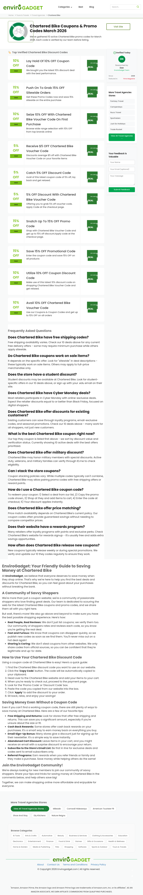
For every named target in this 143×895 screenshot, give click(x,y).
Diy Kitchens (40, 815)
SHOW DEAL (92, 65)
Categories (65, 6)
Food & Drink (64, 841)
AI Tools (16, 835)
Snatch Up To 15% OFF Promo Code (48, 223)
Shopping (68, 847)
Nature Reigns (58, 815)
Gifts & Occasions (95, 841)
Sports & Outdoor (99, 847)
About (40, 864)
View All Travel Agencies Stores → (30, 808)
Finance (49, 841)
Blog (91, 6)
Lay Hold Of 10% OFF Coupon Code (47, 63)
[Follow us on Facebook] (132, 870)
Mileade (57, 808)
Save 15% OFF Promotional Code (50, 251)
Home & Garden (20, 847)
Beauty (61, 835)
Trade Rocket (116, 129)
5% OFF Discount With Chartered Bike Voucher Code (51, 197)
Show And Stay (20, 815)
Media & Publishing (41, 847)
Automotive (47, 835)
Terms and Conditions (75, 864)
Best (80, 6)
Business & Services (78, 835)
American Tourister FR (103, 808)
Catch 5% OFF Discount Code (48, 173)
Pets (57, 847)
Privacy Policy (98, 864)
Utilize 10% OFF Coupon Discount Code (50, 275)
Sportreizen (115, 118)
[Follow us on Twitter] (132, 876)
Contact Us (53, 864)
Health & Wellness (116, 841)
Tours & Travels (119, 847)
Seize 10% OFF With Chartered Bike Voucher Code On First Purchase (48, 119)
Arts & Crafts (30, 835)
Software (82, 847)
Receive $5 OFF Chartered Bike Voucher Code (49, 148)
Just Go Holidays (117, 123)
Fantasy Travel (116, 101)
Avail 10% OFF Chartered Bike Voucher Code (48, 305)
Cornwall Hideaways (77, 808)
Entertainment (34, 841)
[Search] (138, 7)
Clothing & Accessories (102, 835)
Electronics (18, 841)
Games (78, 841)
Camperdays (116, 107)
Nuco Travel (115, 112)
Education (122, 835)
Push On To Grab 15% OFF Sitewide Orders (45, 90)
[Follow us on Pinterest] (132, 881)
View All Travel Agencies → (122, 137)
